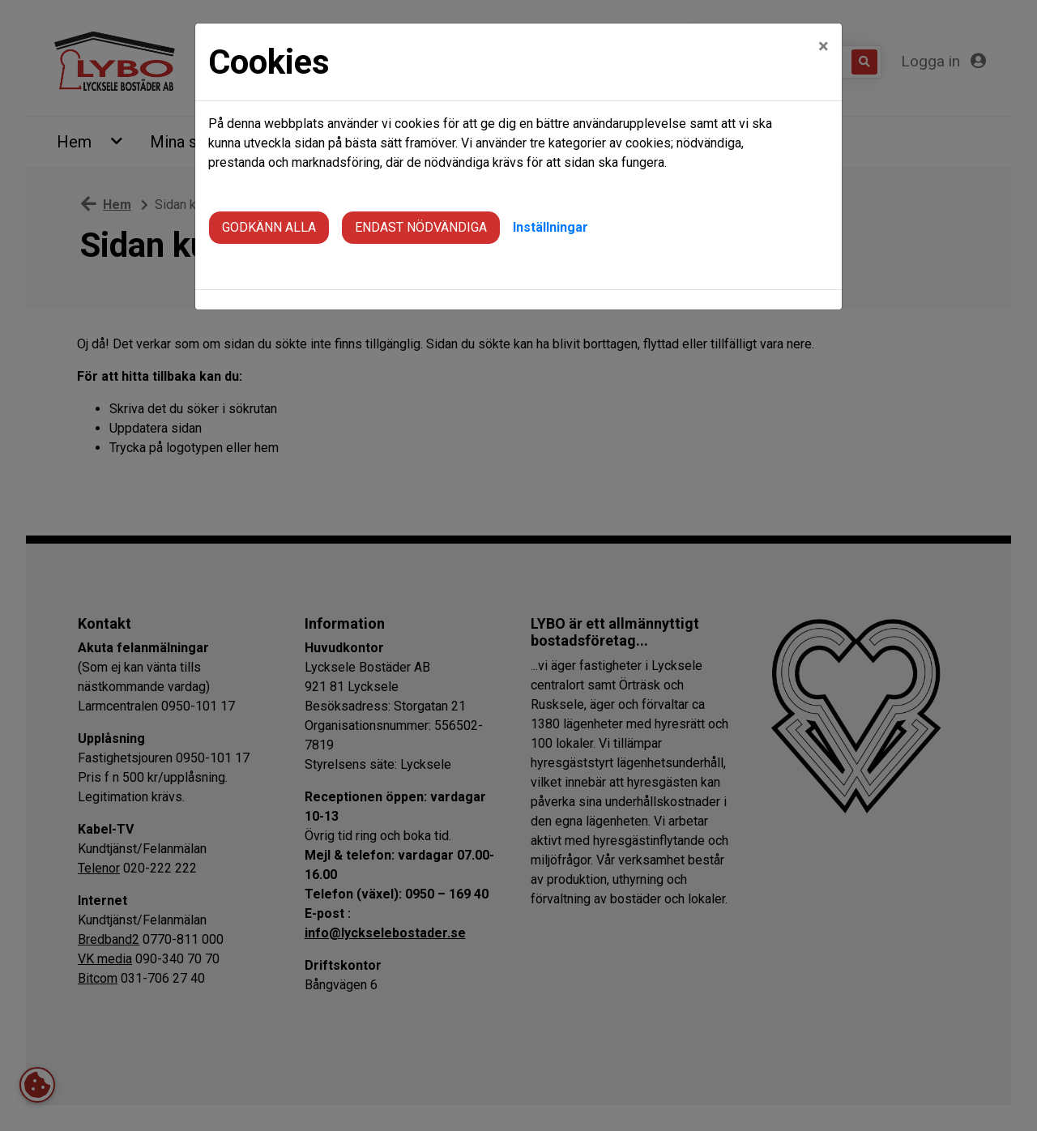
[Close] (823, 46)
